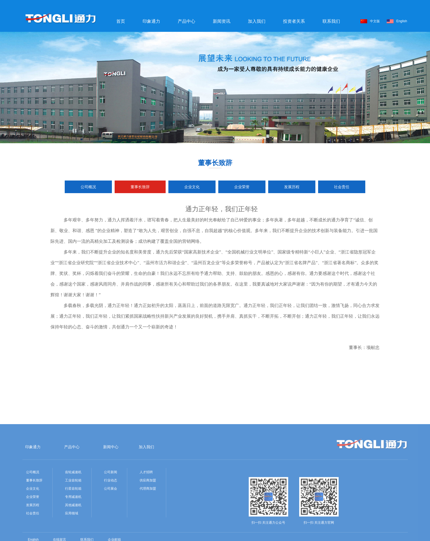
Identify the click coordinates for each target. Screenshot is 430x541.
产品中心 (186, 21)
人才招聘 (146, 498)
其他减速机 (73, 531)
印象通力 (151, 21)
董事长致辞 (140, 187)
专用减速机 (73, 523)
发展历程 (291, 187)
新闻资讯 (221, 21)
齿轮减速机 (73, 498)
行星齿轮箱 (73, 515)
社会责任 (341, 187)
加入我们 (256, 21)
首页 (120, 21)
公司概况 (88, 187)
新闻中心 (110, 473)
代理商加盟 (148, 515)
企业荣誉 (242, 187)
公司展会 (110, 515)
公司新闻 (110, 498)
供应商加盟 (148, 507)
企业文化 (192, 187)
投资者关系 (294, 21)
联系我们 (331, 21)
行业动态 (110, 507)
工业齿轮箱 (73, 507)
